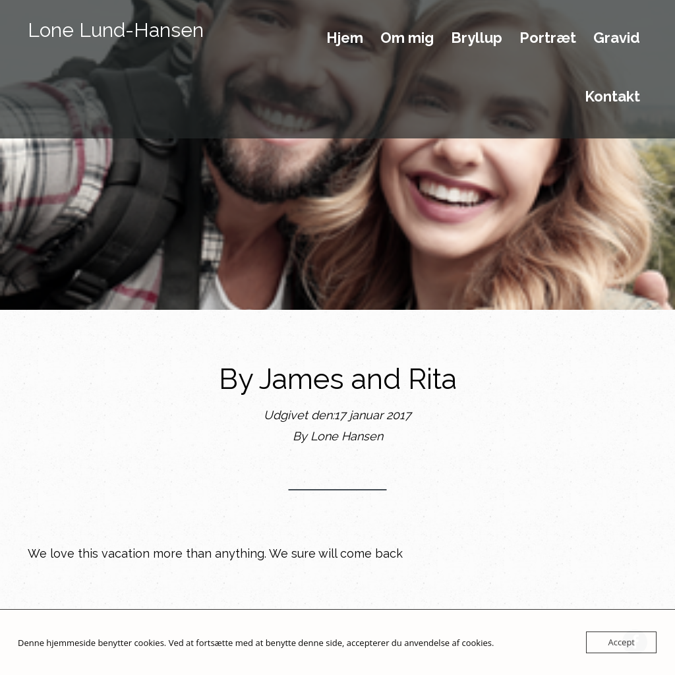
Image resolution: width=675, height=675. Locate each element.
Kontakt (612, 97)
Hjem (344, 38)
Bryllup (476, 38)
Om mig (407, 38)
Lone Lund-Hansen (116, 30)
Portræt (547, 38)
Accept (621, 642)
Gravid (616, 38)
